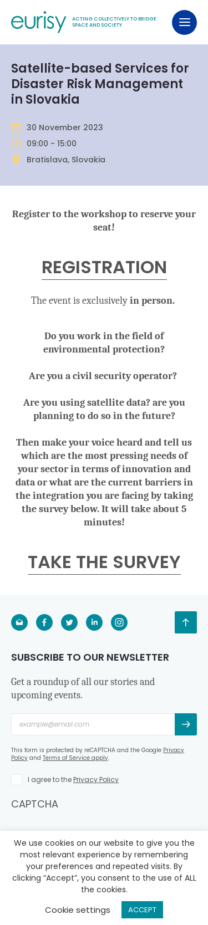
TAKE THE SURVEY (104, 561)
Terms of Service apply (75, 758)
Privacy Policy (96, 779)
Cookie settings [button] (77, 910)
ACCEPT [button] (142, 909)
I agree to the (73, 779)
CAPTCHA (34, 804)
